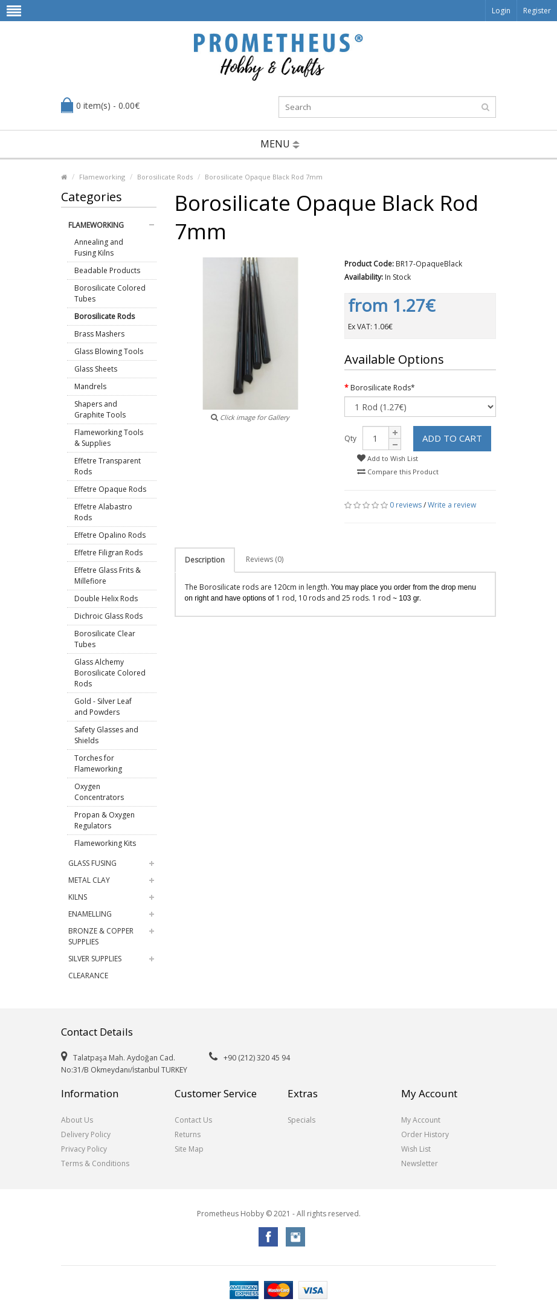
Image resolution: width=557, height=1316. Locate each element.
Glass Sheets (95, 369)
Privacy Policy (84, 1149)
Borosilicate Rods (165, 176)
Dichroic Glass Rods (108, 616)
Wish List (416, 1149)
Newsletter (419, 1163)
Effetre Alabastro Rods (103, 512)
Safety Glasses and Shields (106, 735)
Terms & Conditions (95, 1163)
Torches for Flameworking (98, 763)
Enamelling (90, 914)
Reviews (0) (264, 559)
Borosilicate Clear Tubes (104, 639)
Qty (350, 438)
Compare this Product (398, 471)
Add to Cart (452, 438)
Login (501, 10)
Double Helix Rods (106, 598)
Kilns (77, 897)
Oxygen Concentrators (99, 791)
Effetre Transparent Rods (107, 466)
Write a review (452, 505)
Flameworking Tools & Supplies (108, 437)
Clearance (88, 975)
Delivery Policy (86, 1134)
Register (537, 10)
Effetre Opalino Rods (110, 535)
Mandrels (90, 386)
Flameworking (102, 176)
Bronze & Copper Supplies (101, 936)
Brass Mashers (99, 334)
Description (205, 560)
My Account (420, 1120)
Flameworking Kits (105, 843)
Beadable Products (107, 270)
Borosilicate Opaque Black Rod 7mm (264, 176)
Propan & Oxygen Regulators (104, 820)
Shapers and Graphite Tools (100, 409)
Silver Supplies (94, 958)
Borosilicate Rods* (382, 387)
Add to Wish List (387, 458)
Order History (425, 1134)
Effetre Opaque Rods (110, 489)
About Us (77, 1120)
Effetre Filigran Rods (108, 552)
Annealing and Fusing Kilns (98, 247)
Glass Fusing (92, 863)
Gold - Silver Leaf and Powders (103, 706)
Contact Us (193, 1120)
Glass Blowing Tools (108, 351)
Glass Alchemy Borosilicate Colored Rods (110, 673)
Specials (301, 1120)
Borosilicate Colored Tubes (110, 293)
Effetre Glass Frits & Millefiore (107, 575)
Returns (188, 1134)
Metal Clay (89, 880)
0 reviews (406, 505)
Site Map (189, 1149)
